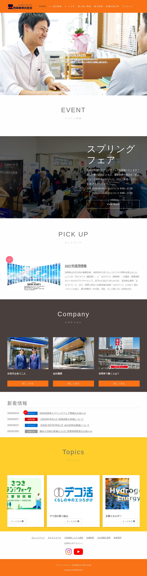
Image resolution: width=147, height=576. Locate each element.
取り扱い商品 (84, 6)
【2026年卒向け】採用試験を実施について (61, 419)
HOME (42, 6)
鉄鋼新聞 (90, 538)
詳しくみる (28, 383)
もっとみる (16, 521)
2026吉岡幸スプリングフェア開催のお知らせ (62, 413)
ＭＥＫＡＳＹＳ (54, 538)
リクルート (127, 6)
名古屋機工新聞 (103, 538)
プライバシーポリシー (64, 565)
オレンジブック (38, 538)
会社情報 (57, 6)
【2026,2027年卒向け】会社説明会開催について (64, 425)
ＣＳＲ (71, 6)
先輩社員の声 (112, 6)
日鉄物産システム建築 (73, 538)
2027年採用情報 (76, 265)
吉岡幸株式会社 (77, 570)
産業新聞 (117, 538)
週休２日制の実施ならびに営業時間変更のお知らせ (65, 431)
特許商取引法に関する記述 (81, 565)
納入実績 (98, 6)
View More (113, 204)
